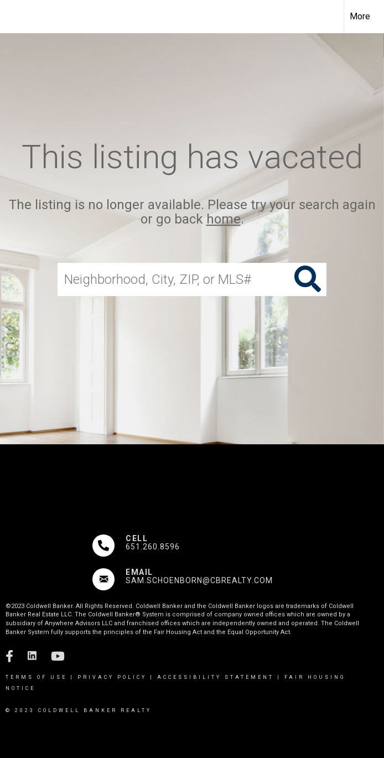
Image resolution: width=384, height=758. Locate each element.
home (223, 219)
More (360, 16)
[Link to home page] (14, 16)
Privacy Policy (112, 677)
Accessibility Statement (215, 677)
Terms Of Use (36, 677)
